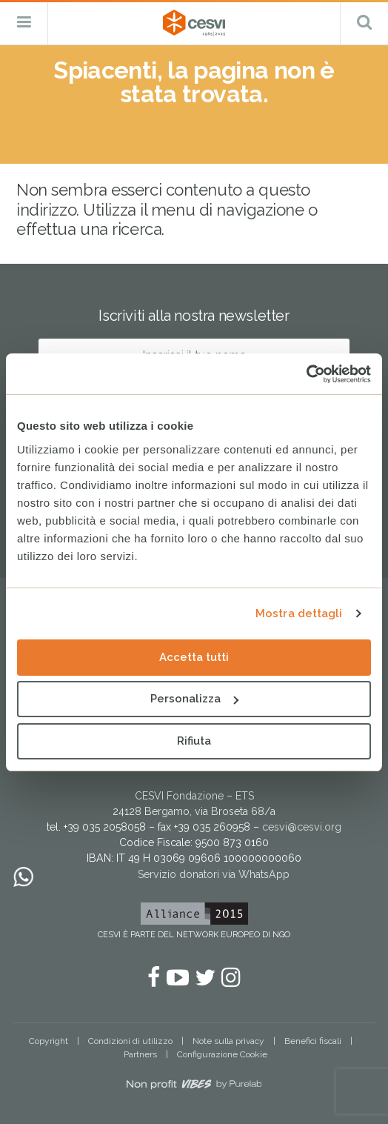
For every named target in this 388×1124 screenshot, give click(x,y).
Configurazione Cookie (222, 1054)
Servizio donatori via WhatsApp (214, 874)
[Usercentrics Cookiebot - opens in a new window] (306, 374)
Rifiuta (194, 741)
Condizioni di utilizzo (130, 1041)
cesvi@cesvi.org (301, 827)
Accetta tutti (194, 657)
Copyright (48, 1041)
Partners (140, 1054)
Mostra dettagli (299, 613)
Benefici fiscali (312, 1041)
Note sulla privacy (228, 1041)
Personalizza (194, 698)
